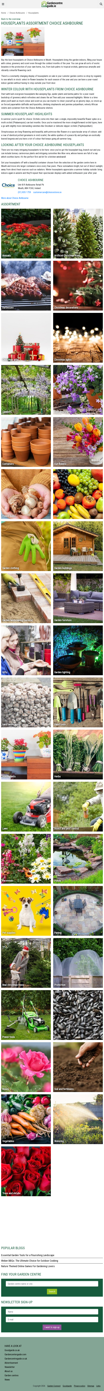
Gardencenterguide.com (15, 1354)
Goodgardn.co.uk (12, 1350)
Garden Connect (54, 1386)
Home (3, 13)
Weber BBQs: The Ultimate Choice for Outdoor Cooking (29, 1260)
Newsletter (10, 1367)
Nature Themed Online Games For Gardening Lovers (28, 1266)
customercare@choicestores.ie (47, 192)
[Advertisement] (52, 1222)
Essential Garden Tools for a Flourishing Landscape (27, 1255)
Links (98, 1386)
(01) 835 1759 (24, 192)
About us (9, 1371)
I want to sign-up (52, 1327)
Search (52, 1291)
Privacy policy (79, 1386)
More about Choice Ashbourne (14, 198)
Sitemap (90, 1386)
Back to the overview (10, 19)
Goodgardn (67, 1386)
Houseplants (33, 13)
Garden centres (11, 1375)
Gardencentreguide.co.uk (16, 1358)
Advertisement (11, 1362)
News (7, 1379)
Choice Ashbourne (17, 13)
